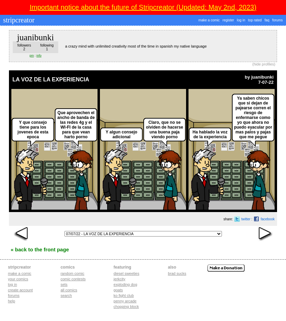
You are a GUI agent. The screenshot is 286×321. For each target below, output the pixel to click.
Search (66, 295)
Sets (64, 284)
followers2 (24, 47)
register (228, 20)
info (39, 55)
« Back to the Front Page (40, 249)
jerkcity (119, 279)
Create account (20, 290)
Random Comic (72, 273)
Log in (12, 284)
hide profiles (264, 64)
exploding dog (125, 284)
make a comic (209, 20)
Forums (14, 295)
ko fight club (124, 295)
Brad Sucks (177, 273)
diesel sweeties (127, 273)
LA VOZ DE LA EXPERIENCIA (50, 79)
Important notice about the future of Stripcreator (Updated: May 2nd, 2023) (143, 7)
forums (277, 20)
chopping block (126, 306)
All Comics (69, 290)
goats (118, 290)
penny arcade (125, 301)
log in (241, 20)
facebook (268, 219)
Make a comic (19, 273)
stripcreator (17, 20)
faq (267, 20)
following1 (47, 47)
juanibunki (262, 77)
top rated (255, 20)
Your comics (18, 279)
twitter (246, 219)
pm (32, 55)
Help (11, 301)
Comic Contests (73, 279)
